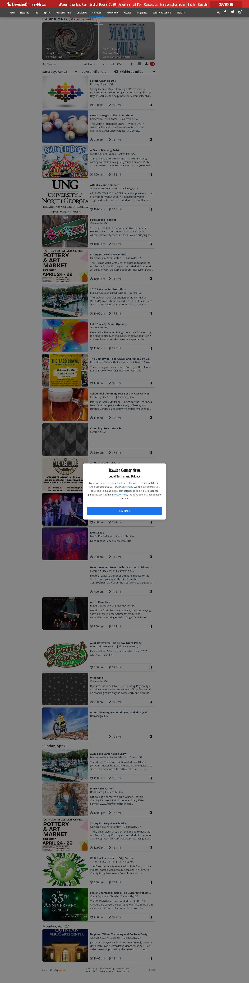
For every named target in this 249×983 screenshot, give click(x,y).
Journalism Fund (63, 12)
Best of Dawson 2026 (102, 4)
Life (36, 12)
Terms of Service (129, 483)
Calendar (96, 12)
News (12, 12)
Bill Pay (137, 4)
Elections (24, 12)
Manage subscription (172, 4)
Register (203, 4)
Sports (47, 12)
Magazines (142, 12)
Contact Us (151, 4)
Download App (78, 4)
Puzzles (127, 12)
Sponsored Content (162, 12)
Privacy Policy (126, 487)
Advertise (124, 4)
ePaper (63, 4)
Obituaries (82, 12)
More (181, 12)
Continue (124, 511)
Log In (191, 4)
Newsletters (112, 12)
